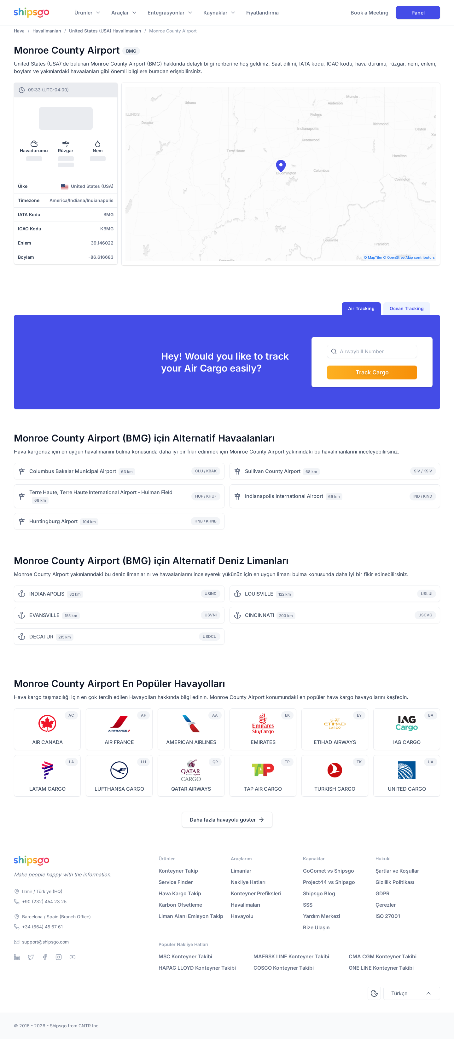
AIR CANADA (47, 742)
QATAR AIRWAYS (191, 789)
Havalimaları (245, 905)
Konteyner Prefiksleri (256, 893)
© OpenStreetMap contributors (409, 257)
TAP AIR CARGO (263, 789)
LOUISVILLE (259, 594)
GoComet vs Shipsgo (328, 871)
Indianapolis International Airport (284, 496)
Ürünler (83, 12)
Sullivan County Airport (272, 471)
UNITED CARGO (407, 789)
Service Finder (176, 882)
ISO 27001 (387, 916)
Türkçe (411, 993)
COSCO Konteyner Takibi (283, 968)
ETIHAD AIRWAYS (335, 742)
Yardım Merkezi (321, 916)
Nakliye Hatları (248, 882)
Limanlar (241, 871)
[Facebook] (45, 957)
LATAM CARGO (47, 789)
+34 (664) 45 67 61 (42, 926)
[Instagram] (58, 957)
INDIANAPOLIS (46, 594)
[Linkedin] (17, 957)
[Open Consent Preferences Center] (374, 993)
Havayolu (242, 916)
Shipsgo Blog (319, 893)
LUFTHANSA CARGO (119, 789)
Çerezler (385, 905)
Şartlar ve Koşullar (397, 871)
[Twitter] (31, 957)
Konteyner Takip (178, 871)
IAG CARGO (407, 742)
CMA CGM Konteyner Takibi (382, 956)
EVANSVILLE (44, 615)
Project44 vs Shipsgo (329, 882)
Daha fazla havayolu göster (227, 820)
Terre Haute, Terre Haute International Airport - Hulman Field (100, 492)
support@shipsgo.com (45, 941)
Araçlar (120, 12)
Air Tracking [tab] (361, 308)
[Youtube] (72, 957)
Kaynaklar (215, 12)
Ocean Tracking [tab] (407, 308)
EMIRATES (263, 742)
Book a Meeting (369, 12)
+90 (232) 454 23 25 (44, 901)
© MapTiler (373, 257)
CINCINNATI (259, 615)
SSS (307, 905)
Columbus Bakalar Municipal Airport (72, 471)
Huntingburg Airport (53, 521)
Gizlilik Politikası (394, 882)
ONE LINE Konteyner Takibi (381, 968)
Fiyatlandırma (262, 12)
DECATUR (41, 636)
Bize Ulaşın (316, 927)
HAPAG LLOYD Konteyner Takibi (197, 968)
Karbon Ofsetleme (180, 905)
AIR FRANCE (119, 742)
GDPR (382, 893)
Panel (418, 12)
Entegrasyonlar (166, 12)
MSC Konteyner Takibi (185, 956)
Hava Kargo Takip (180, 893)
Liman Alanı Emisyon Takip (191, 916)
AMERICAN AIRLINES (191, 742)
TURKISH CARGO (334, 789)
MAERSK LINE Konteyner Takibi (291, 956)
